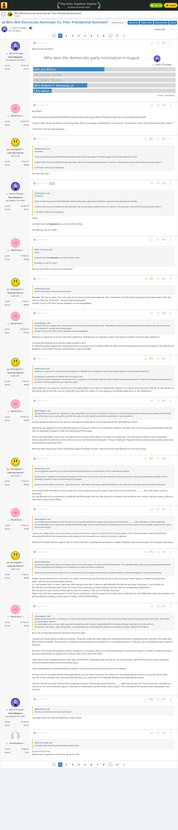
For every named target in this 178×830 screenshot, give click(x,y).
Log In (171, 5)
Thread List (133, 22)
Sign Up (156, 5)
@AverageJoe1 (41, 323)
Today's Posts (146, 22)
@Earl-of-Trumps (41, 249)
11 (117, 35)
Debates (158, 29)
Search (173, 22)
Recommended (161, 22)
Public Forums (117, 22)
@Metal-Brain (40, 149)
